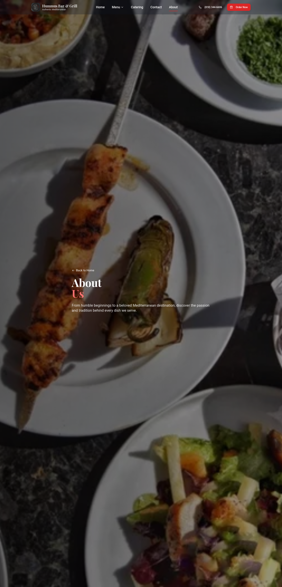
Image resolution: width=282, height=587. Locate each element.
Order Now (239, 7)
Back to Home (83, 270)
